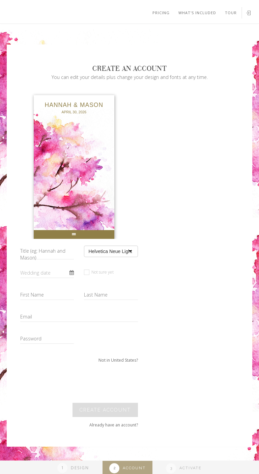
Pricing (161, 12)
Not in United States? (118, 360)
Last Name (96, 294)
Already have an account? (113, 425)
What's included (197, 12)
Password (30, 338)
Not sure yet (99, 272)
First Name (32, 294)
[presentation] (91, 383)
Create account (105, 410)
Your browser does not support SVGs (78, 33)
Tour (231, 12)
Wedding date (35, 273)
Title (42, 254)
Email (26, 316)
